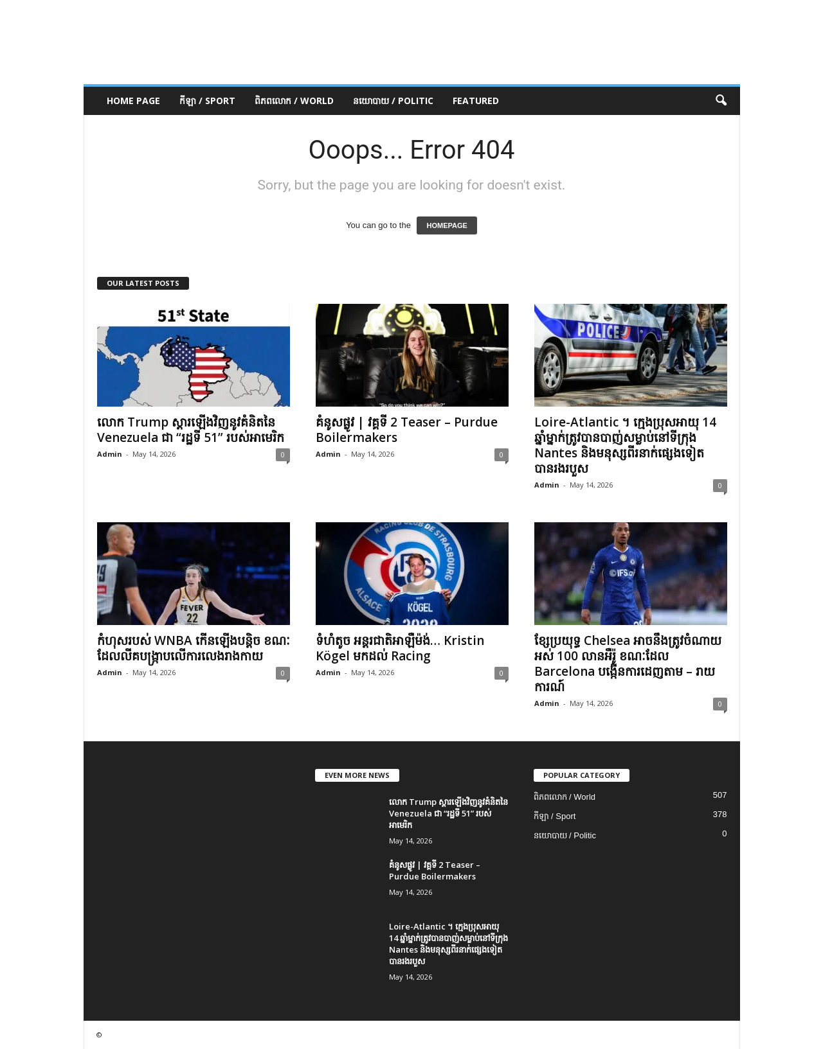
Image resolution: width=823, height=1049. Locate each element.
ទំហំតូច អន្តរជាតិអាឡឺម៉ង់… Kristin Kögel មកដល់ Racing (400, 648)
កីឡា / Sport (207, 100)
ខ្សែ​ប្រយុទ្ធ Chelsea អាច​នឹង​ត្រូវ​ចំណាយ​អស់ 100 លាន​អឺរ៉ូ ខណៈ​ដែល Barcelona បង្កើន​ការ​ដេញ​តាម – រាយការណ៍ (627, 663)
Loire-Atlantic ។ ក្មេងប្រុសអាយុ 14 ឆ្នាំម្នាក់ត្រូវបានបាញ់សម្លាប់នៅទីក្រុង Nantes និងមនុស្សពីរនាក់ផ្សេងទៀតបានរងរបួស (625, 445)
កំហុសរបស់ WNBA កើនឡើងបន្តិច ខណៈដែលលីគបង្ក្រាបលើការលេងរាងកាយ (193, 648)
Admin (109, 454)
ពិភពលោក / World (294, 100)
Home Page (133, 100)
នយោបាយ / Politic (393, 100)
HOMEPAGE (446, 225)
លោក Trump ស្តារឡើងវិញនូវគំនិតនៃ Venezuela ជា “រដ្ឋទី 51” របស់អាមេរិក (190, 430)
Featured (476, 100)
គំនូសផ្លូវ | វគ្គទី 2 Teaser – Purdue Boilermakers (407, 430)
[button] (721, 101)
